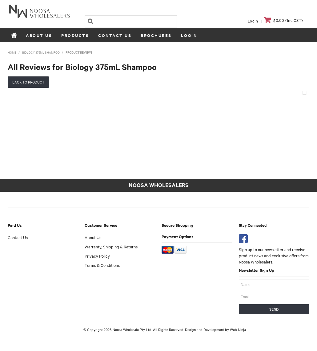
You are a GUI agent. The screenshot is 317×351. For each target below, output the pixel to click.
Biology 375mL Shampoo (41, 52)
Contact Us (114, 35)
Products (75, 35)
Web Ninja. (238, 329)
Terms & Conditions (102, 265)
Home (14, 35)
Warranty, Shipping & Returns (111, 246)
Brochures (156, 35)
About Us (39, 35)
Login (253, 20)
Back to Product (28, 82)
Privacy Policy (97, 256)
